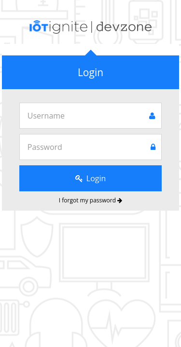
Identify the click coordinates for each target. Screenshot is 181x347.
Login (90, 178)
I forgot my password (90, 200)
